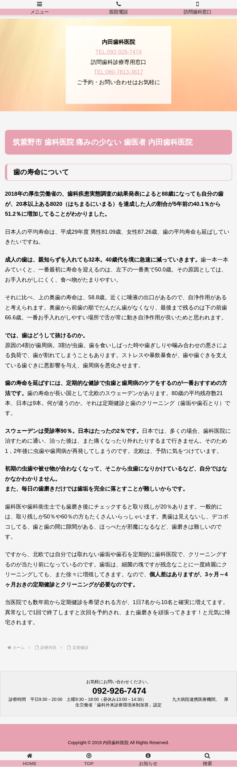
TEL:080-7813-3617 (118, 72)
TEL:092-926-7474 (118, 52)
